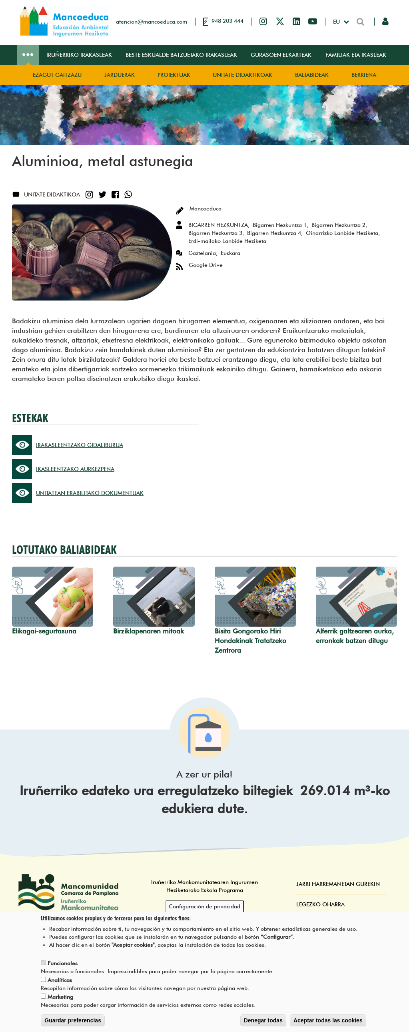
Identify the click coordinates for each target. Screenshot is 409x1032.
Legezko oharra (320, 904)
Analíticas (60, 980)
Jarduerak (119, 75)
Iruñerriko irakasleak (79, 55)
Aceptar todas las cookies (328, 1021)
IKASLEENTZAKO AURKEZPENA (75, 469)
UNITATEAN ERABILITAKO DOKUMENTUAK (90, 493)
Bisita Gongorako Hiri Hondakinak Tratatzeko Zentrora (250, 640)
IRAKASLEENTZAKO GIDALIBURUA (79, 445)
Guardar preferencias (72, 1021)
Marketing (60, 997)
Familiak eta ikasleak (355, 55)
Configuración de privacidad (204, 907)
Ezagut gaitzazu (57, 75)
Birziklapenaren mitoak (148, 631)
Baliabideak (312, 75)
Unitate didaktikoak (242, 75)
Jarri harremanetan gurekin (338, 884)
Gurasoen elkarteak (281, 55)
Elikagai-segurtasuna (44, 631)
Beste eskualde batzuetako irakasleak (181, 55)
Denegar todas (263, 1021)
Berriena (363, 75)
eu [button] (337, 21)
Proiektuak (174, 75)
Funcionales (63, 963)
